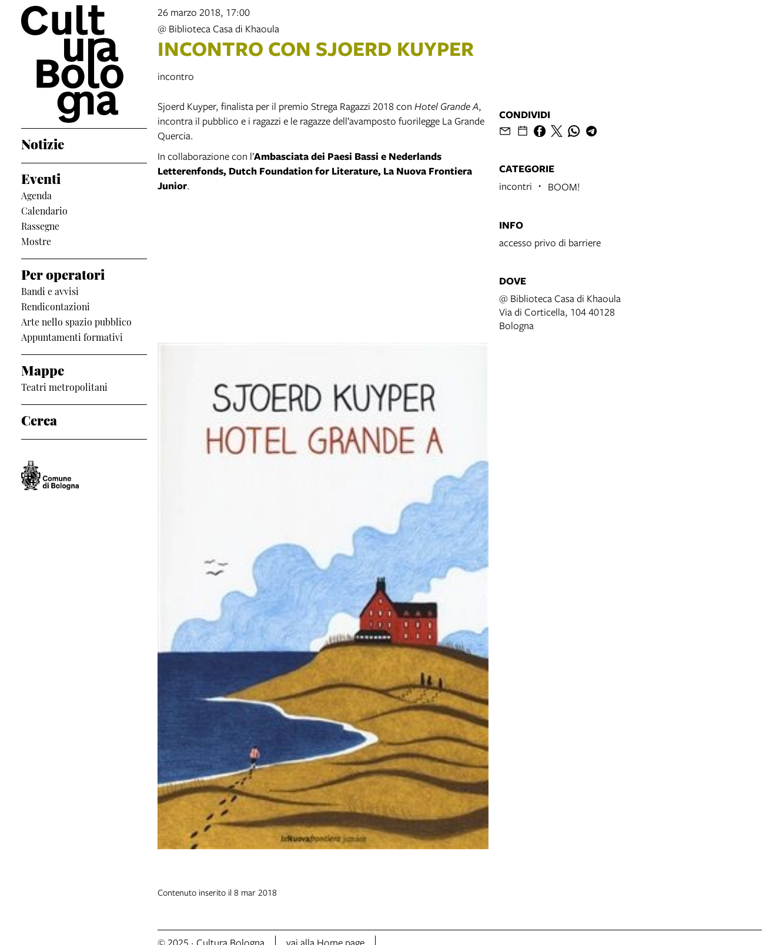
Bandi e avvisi (50, 290)
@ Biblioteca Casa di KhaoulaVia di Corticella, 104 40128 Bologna (560, 311)
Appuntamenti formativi (72, 336)
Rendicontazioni (55, 306)
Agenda (36, 195)
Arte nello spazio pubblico (76, 321)
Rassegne (40, 225)
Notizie (42, 143)
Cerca (39, 419)
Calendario (44, 210)
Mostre (36, 240)
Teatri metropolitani (64, 386)
